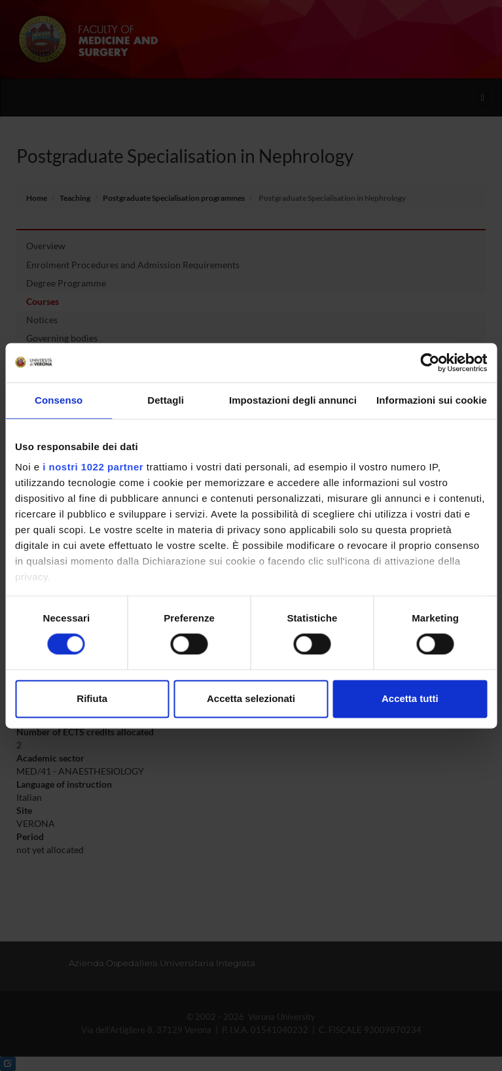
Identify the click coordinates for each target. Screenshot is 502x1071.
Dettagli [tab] (165, 400)
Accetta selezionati (251, 698)
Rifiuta (92, 698)
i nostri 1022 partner (93, 466)
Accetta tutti (410, 698)
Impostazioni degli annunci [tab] (293, 400)
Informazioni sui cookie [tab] (431, 400)
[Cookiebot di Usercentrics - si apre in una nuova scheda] (429, 362)
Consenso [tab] (58, 400)
